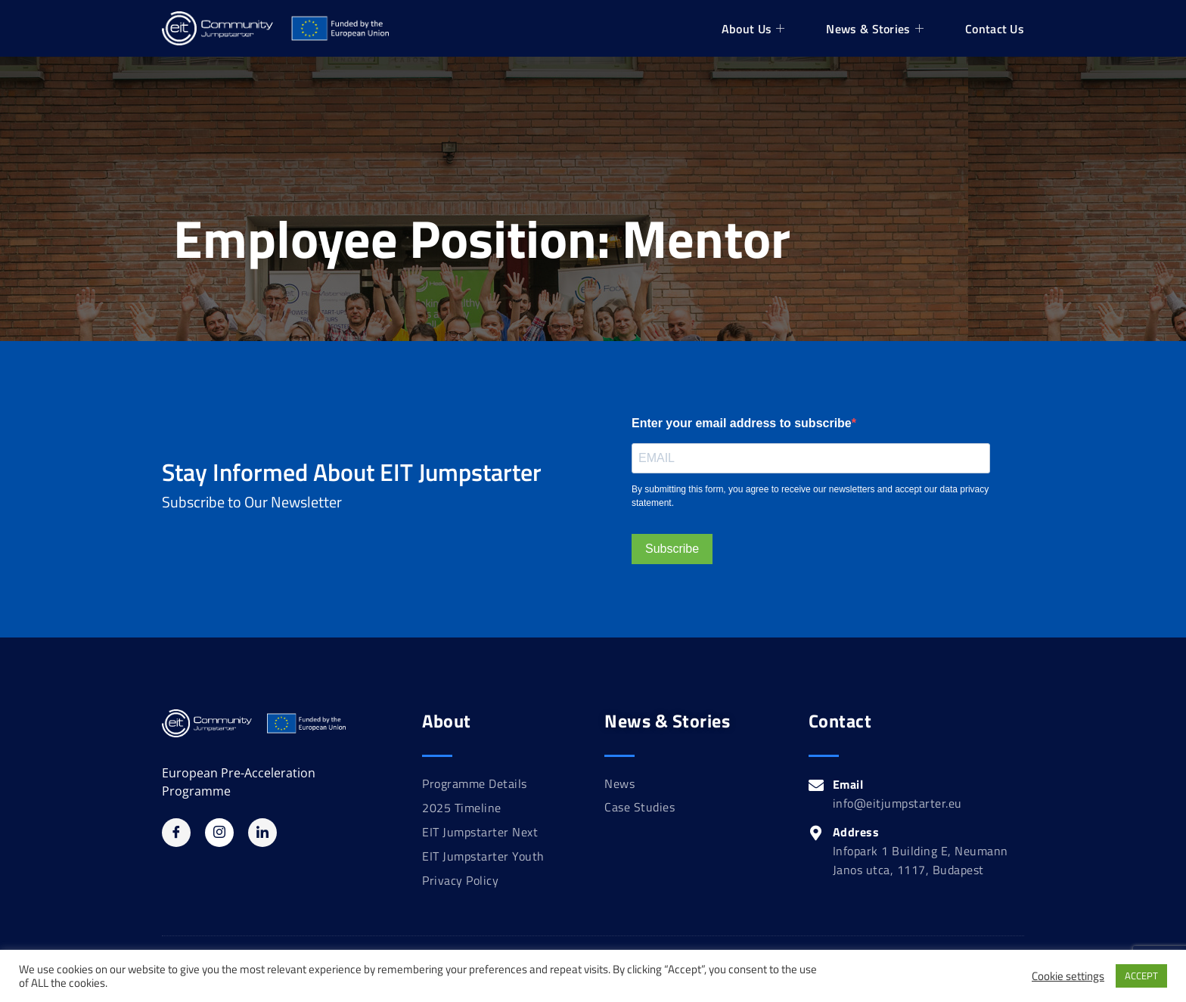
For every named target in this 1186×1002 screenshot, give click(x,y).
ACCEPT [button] (1141, 975)
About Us (755, 29)
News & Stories (876, 29)
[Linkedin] (262, 832)
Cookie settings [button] (1068, 976)
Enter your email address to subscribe (742, 423)
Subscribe (672, 548)
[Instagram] (219, 832)
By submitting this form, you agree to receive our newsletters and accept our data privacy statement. (810, 496)
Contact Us (994, 29)
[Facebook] (176, 832)
